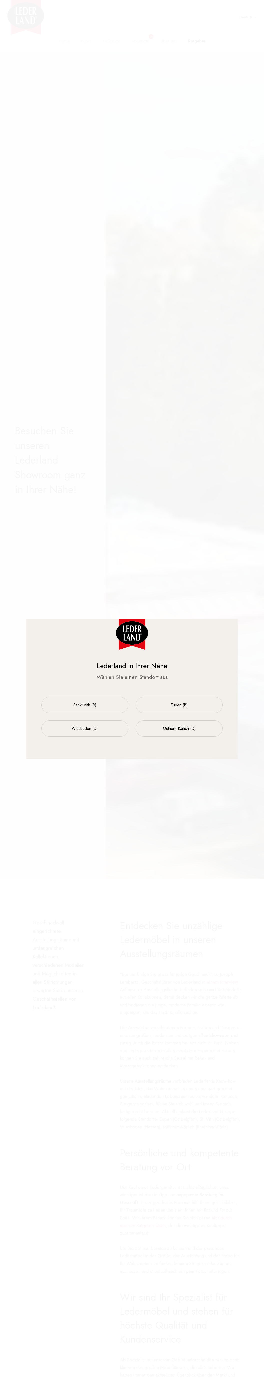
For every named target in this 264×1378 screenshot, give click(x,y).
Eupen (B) (179, 705)
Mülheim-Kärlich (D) (179, 728)
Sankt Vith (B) (84, 705)
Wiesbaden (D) (85, 728)
